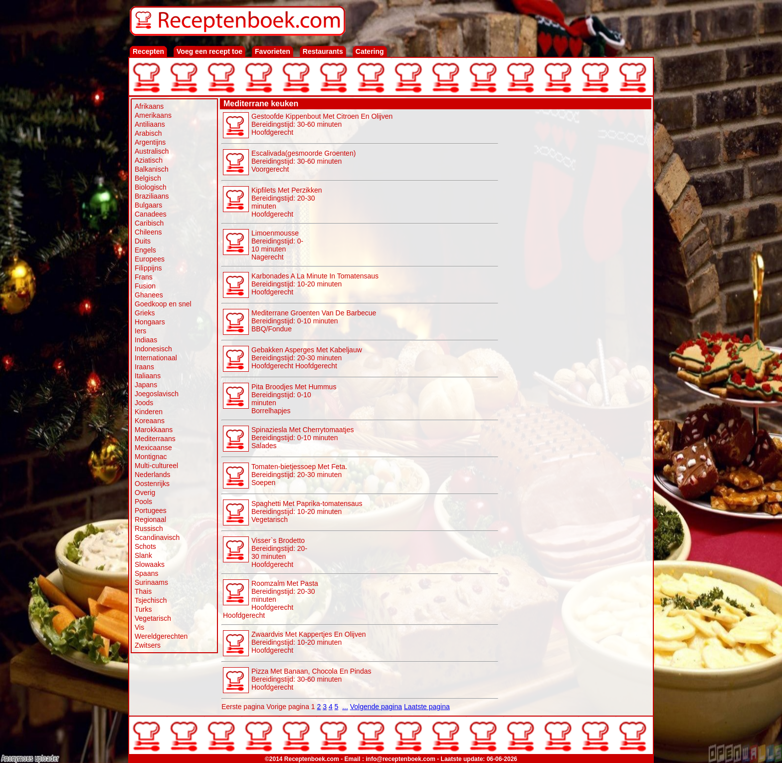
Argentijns (150, 142)
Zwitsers (148, 645)
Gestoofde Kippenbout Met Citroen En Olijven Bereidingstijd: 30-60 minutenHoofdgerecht (321, 124)
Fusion (145, 286)
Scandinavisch (157, 537)
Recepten (148, 51)
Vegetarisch (153, 618)
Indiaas (146, 340)
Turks (143, 609)
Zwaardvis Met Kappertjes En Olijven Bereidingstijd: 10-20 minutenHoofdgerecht (308, 642)
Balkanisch (152, 169)
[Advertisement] (575, 260)
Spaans (146, 573)
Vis (139, 627)
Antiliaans (150, 124)
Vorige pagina (287, 707)
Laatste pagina (427, 707)
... (345, 707)
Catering (370, 51)
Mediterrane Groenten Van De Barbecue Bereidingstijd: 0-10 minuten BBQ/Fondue (313, 321)
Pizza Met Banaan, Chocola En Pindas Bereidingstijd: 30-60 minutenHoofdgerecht (311, 679)
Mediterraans (155, 439)
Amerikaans (153, 115)
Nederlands (153, 475)
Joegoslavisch (157, 394)
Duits (143, 241)
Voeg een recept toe (209, 51)
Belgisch (148, 178)
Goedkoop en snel (163, 304)
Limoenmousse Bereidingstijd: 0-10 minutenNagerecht (277, 245)
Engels (145, 250)
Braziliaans (152, 196)
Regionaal (150, 519)
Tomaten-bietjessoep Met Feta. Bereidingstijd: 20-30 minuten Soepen (299, 475)
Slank (143, 555)
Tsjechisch (151, 600)
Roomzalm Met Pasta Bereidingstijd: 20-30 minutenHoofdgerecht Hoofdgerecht (270, 599)
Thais (143, 591)
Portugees (151, 510)
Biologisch (151, 187)
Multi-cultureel (156, 466)
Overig (145, 493)
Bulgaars (148, 205)
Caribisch (149, 223)
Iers (140, 331)
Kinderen (149, 412)
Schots (145, 546)
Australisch (152, 151)
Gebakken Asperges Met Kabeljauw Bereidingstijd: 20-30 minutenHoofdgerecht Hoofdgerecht (306, 358)
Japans (146, 385)
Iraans (144, 367)
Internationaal (156, 358)
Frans (144, 277)
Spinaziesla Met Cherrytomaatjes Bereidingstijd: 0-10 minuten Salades (302, 438)
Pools (143, 502)
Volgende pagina (376, 707)
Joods (144, 403)
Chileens (148, 232)
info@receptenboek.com (400, 759)
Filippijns (148, 268)
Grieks (145, 313)
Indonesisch (153, 349)
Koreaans (150, 421)
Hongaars (150, 322)
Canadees (151, 214)
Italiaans (148, 376)
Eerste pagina (242, 707)
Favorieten (272, 51)
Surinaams (151, 582)
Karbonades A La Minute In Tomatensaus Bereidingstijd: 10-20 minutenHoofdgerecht (315, 284)
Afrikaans (149, 106)
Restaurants (323, 51)
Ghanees (149, 295)
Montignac (151, 457)
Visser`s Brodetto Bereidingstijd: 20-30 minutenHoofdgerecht (279, 552)
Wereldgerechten (161, 636)
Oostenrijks (152, 484)
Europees (150, 259)
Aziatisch (149, 160)
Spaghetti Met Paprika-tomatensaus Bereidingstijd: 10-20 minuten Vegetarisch (307, 511)
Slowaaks (150, 564)
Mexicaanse (153, 448)
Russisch (149, 528)
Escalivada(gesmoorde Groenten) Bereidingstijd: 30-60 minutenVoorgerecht (303, 161)
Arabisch (148, 133)
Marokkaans (154, 430)
